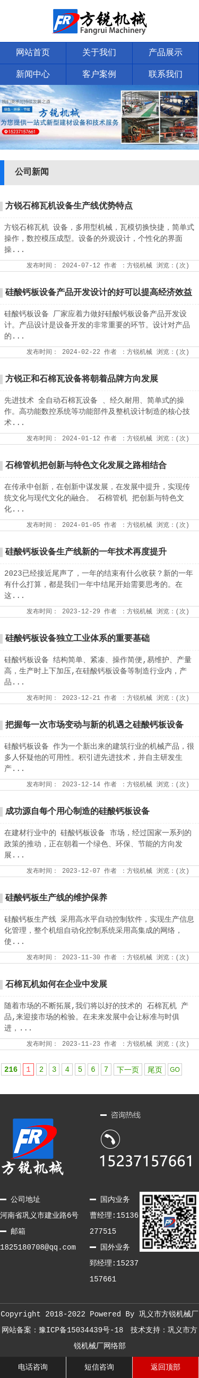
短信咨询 (99, 1367)
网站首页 (33, 53)
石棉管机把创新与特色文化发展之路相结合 (86, 466)
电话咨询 (33, 1367)
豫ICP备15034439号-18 (81, 1330)
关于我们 (99, 53)
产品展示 (166, 53)
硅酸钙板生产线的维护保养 (56, 898)
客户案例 (99, 75)
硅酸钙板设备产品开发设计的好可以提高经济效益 (98, 293)
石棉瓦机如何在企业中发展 (56, 985)
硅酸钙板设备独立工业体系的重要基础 (77, 639)
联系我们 (166, 75)
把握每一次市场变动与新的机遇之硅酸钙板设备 (94, 725)
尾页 (155, 1070)
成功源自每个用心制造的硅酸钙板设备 (77, 812)
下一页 (128, 1070)
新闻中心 (33, 75)
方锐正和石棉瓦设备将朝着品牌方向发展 (81, 379)
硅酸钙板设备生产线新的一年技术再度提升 (86, 552)
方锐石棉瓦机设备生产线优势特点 (69, 206)
